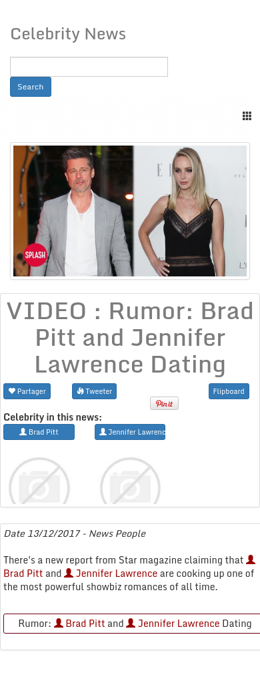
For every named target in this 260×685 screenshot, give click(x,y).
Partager (27, 391)
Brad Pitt (79, 623)
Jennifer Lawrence (110, 573)
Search (30, 86)
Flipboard (229, 391)
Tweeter (95, 391)
